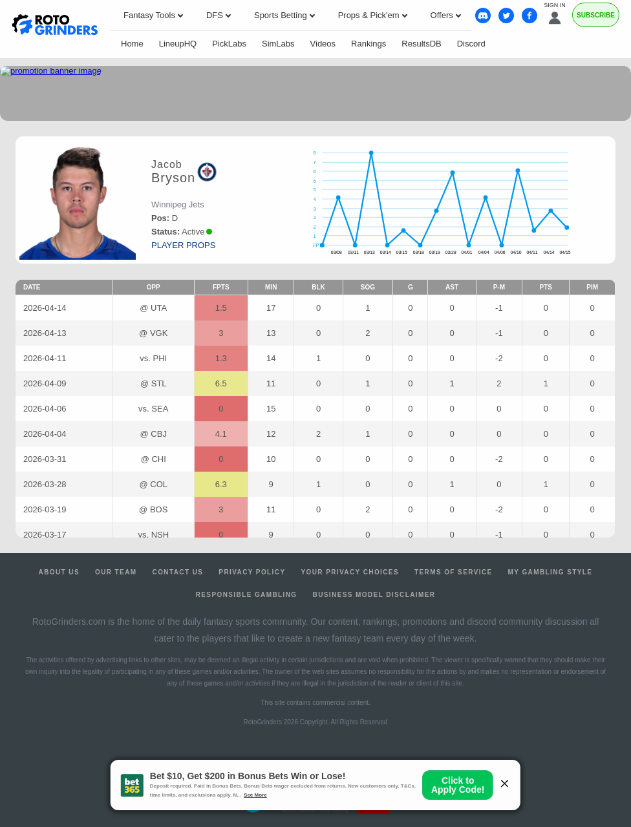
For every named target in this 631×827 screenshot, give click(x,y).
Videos (323, 43)
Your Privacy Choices (350, 572)
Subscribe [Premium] (596, 15)
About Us (59, 572)
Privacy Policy (252, 572)
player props (183, 245)
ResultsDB (421, 43)
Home (132, 43)
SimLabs (278, 43)
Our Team (116, 572)
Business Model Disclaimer (374, 594)
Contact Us (178, 572)
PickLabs (229, 43)
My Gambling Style (550, 572)
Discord (471, 43)
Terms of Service (453, 572)
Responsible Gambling (246, 594)
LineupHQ (178, 43)
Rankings (368, 43)
